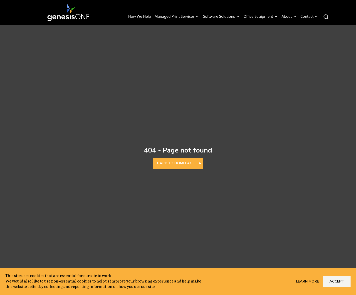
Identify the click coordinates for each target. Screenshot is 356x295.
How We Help (139, 16)
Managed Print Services (177, 16)
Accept (336, 281)
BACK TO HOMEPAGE (176, 163)
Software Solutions (221, 16)
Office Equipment (260, 16)
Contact (309, 16)
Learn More (307, 281)
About (289, 16)
